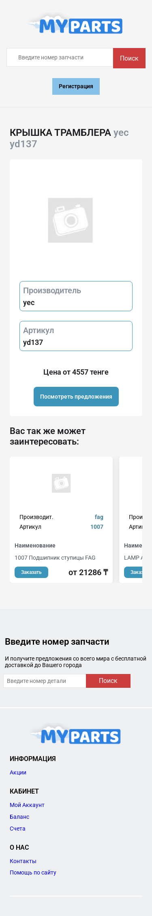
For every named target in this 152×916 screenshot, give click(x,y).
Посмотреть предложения (76, 396)
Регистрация (76, 86)
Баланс (19, 816)
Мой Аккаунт (27, 805)
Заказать (31, 572)
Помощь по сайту (33, 872)
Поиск (129, 58)
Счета (18, 828)
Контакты (23, 861)
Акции (18, 772)
